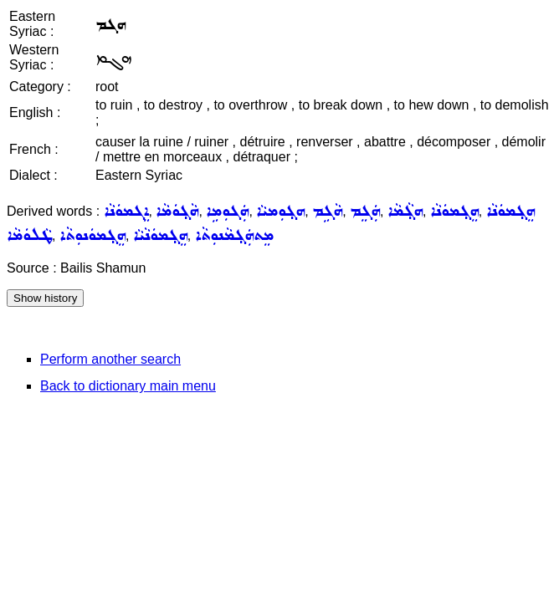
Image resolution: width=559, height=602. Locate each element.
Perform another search (110, 359)
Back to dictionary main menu (128, 386)
